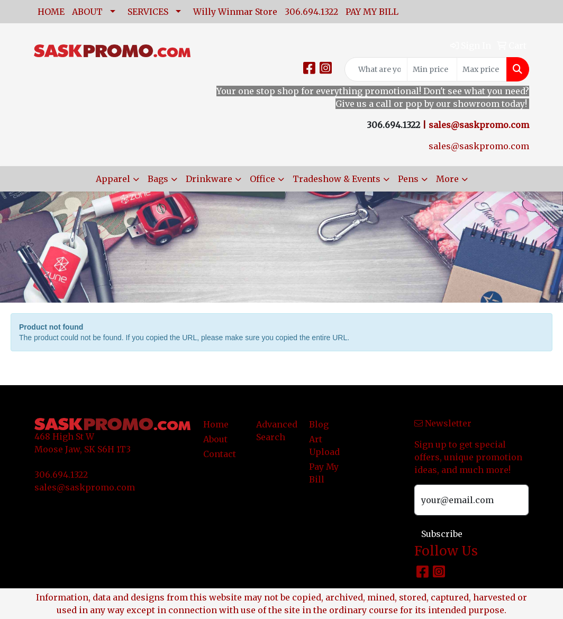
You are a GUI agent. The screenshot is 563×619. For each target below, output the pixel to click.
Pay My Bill (324, 473)
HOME (51, 11)
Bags (158, 179)
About (215, 439)
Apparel (113, 179)
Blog (319, 424)
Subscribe (441, 534)
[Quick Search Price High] (482, 69)
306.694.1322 (311, 11)
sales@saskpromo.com (479, 125)
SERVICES (148, 11)
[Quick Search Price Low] (432, 69)
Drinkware (209, 179)
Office (262, 179)
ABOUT (87, 11)
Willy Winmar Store (235, 11)
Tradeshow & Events (336, 179)
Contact (219, 454)
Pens (408, 179)
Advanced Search (276, 430)
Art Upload (324, 445)
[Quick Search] (375, 69)
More (447, 179)
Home (216, 424)
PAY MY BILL (372, 11)
